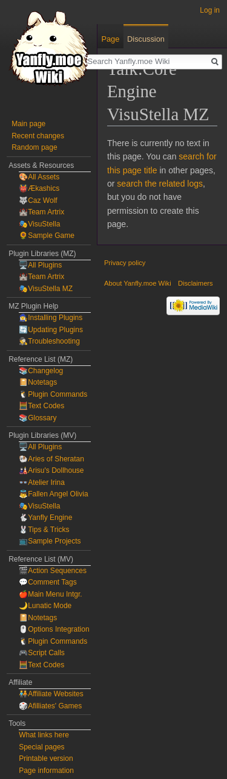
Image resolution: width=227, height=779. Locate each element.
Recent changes (38, 136)
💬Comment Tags (47, 582)
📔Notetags (38, 382)
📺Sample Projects (50, 541)
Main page (28, 124)
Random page (34, 147)
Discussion (146, 38)
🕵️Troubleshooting (49, 341)
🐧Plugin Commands (53, 394)
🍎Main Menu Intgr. (50, 594)
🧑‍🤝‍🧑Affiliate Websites (51, 694)
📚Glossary (37, 418)
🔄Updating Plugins (51, 329)
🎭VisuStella (39, 224)
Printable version (46, 758)
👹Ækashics (39, 188)
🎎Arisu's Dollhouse (51, 470)
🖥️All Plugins (40, 265)
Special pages (41, 747)
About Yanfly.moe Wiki (137, 283)
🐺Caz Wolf (38, 200)
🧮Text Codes (41, 406)
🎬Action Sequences (53, 570)
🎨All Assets (39, 177)
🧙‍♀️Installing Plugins (50, 317)
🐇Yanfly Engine (45, 517)
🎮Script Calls (42, 653)
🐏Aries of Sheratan (51, 459)
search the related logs (160, 183)
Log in (210, 10)
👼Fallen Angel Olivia (53, 494)
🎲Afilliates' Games (50, 706)
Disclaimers (195, 283)
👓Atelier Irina (42, 482)
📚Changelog (41, 371)
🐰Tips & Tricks (44, 529)
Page (110, 38)
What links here (44, 735)
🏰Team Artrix (41, 212)
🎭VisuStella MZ (46, 288)
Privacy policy (124, 262)
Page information (46, 770)
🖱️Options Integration (54, 629)
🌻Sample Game (46, 235)
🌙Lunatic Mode (45, 605)
